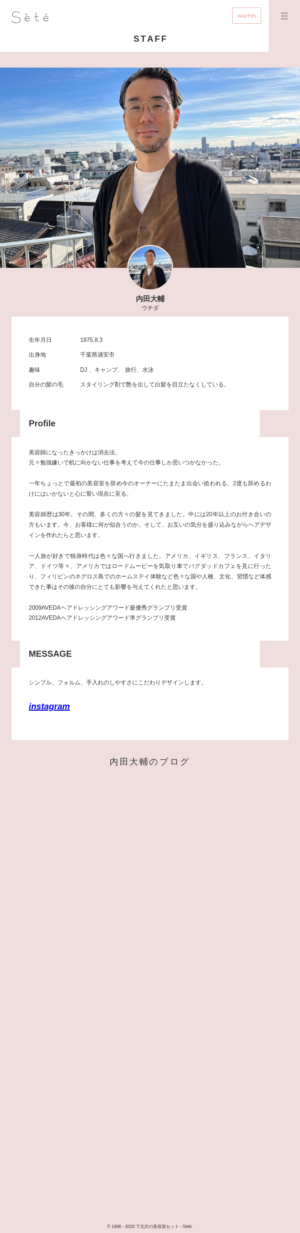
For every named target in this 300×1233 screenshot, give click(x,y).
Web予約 (247, 16)
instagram (49, 706)
